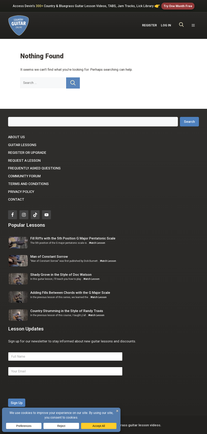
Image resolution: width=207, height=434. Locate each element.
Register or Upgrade (27, 152)
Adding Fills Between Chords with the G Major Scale (70, 292)
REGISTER (149, 24)
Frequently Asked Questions (34, 167)
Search (189, 121)
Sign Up (17, 402)
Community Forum (24, 175)
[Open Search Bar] (181, 24)
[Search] (73, 82)
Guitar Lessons (22, 144)
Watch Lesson (97, 242)
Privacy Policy (21, 191)
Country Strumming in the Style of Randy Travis (66, 310)
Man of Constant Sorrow (49, 255)
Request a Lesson (24, 159)
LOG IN (166, 24)
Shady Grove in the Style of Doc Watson (61, 274)
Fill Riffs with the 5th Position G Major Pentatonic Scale (72, 237)
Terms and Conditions (28, 183)
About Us (16, 136)
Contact (16, 198)
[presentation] (39, 395)
